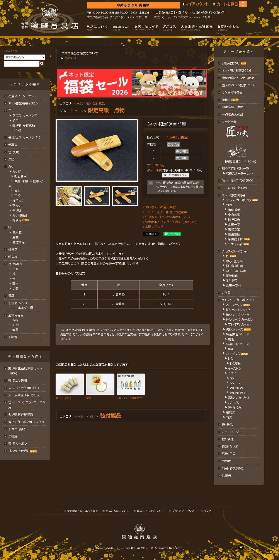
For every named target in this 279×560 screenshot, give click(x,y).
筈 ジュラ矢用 (17, 380)
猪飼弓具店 (49, 18)
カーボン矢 (233, 353)
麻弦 (15, 237)
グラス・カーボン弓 (24, 115)
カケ (11, 166)
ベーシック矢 (234, 305)
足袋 (15, 288)
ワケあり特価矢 (232, 92)
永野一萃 (234, 224)
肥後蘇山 (232, 275)
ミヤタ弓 (231, 280)
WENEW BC (239, 392)
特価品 (17, 220)
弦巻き (12, 249)
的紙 (15, 324)
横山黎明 (234, 234)
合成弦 (17, 232)
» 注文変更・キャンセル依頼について (167, 217)
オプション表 (155, 165)
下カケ (16, 205)
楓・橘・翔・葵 (234, 266)
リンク (207, 510)
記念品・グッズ (18, 303)
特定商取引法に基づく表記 (82, 510)
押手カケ (18, 200)
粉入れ (12, 256)
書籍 (11, 295)
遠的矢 (230, 412)
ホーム (78, 103)
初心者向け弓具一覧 (235, 168)
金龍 (88, 398)
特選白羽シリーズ (237, 344)
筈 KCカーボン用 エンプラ (26, 421)
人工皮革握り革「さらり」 (24, 395)
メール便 (156, 170)
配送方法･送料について (150, 510)
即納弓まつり (231, 63)
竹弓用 (226, 461)
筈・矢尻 (227, 424)
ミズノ (232, 373)
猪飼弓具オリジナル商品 (238, 78)
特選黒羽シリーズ (237, 334)
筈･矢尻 (13, 152)
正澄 (17, 195)
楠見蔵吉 (234, 219)
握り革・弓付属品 (23, 125)
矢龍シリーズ (234, 329)
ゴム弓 (16, 130)
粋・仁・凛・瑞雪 (236, 271)
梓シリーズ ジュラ (238, 314)
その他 (12, 337)
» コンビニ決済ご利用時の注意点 (165, 212)
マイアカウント (197, 4)
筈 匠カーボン (17, 443)
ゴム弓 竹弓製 (23, 450)
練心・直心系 (234, 261)
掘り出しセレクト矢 (238, 309)
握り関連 (228, 439)
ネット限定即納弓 (233, 195)
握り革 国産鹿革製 (20, 414)
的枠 (15, 320)
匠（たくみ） (235, 407)
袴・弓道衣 (15, 264)
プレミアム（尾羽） (239, 324)
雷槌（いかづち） (238, 397)
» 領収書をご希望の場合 (159, 207)
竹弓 (15, 120)
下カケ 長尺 (16, 429)
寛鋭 (17, 191)
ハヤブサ (234, 402)
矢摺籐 (12, 436)
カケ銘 (16, 171)
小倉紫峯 (234, 214)
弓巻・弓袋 (229, 453)
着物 (15, 283)
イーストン (234, 368)
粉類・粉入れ (230, 446)
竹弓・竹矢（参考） (233, 468)
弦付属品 (18, 242)
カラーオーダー (232, 432)
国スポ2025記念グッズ (238, 85)
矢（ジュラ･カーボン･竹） (24, 137)
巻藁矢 (12, 144)
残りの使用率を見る (175, 174)
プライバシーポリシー (184, 510)
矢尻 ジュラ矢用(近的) (23, 387)
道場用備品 (16, 315)
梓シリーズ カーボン (239, 319)
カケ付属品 (19, 215)
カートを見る (232, 4)
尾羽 (231, 339)
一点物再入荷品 (232, 114)
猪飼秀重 (234, 210)
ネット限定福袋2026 (23, 103)
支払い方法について (117, 510)
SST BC (236, 383)
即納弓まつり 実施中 (133, 5)
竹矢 (229, 417)
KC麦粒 (235, 363)
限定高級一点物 (106, 110)
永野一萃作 (233, 285)
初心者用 (20, 176)
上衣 (15, 268)
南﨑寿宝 (234, 229)
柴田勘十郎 (235, 239)
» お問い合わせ (153, 226)
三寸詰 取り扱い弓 (234, 188)
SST (233, 378)
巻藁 (15, 329)
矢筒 (11, 159)
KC (230, 358)
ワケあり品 (235, 244)
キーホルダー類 (22, 307)
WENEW (236, 388)
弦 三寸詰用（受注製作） (237, 180)
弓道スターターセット (22, 96)
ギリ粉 (16, 210)
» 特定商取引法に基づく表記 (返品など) (170, 222)
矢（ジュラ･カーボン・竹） (238, 300)
